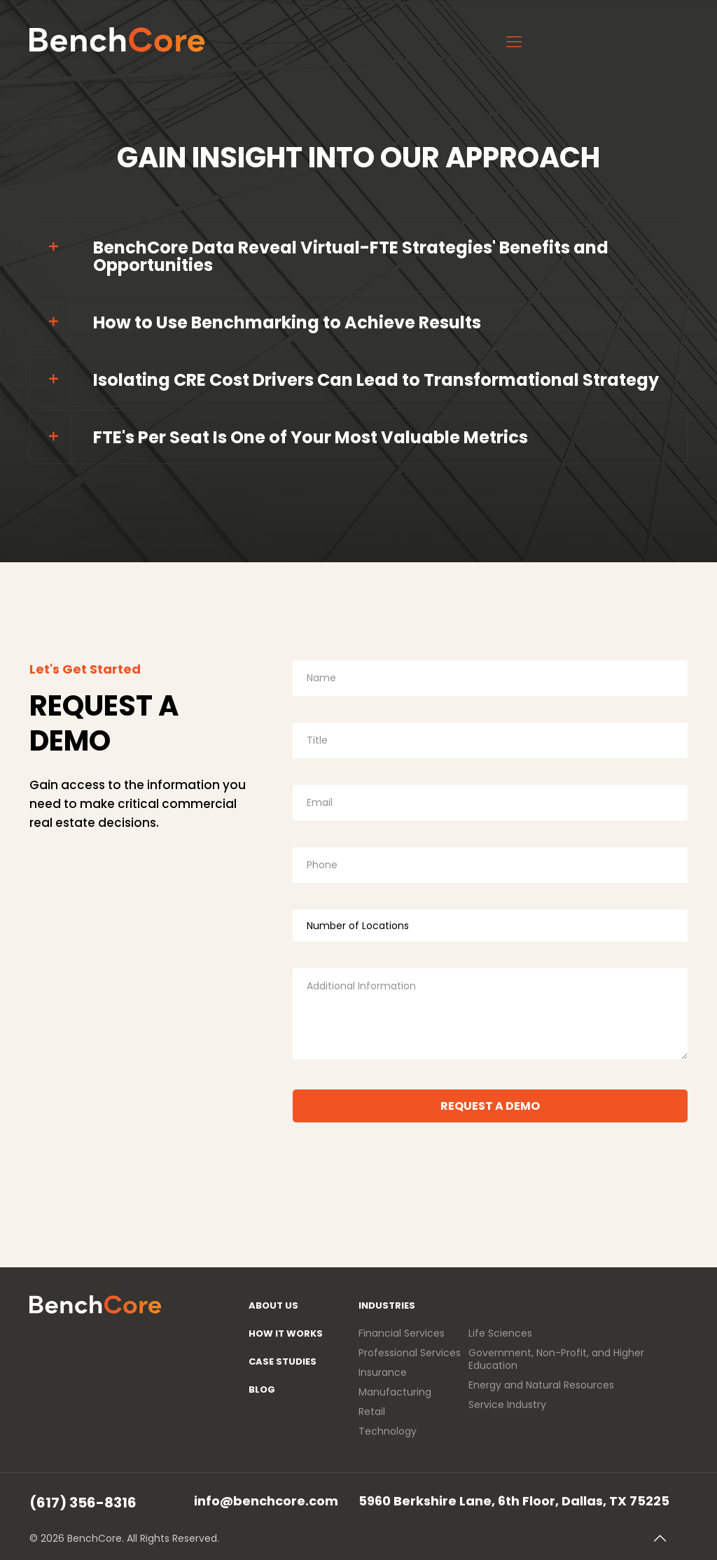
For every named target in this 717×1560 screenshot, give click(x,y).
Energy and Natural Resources (541, 1385)
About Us (273, 1305)
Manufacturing (394, 1392)
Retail (371, 1411)
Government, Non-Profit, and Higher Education (556, 1359)
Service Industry (507, 1404)
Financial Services (401, 1333)
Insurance (382, 1372)
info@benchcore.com (266, 1500)
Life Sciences (500, 1333)
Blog (262, 1389)
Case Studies (282, 1361)
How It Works (286, 1333)
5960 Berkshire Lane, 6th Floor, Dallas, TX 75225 (513, 1500)
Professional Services (409, 1352)
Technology (387, 1431)
